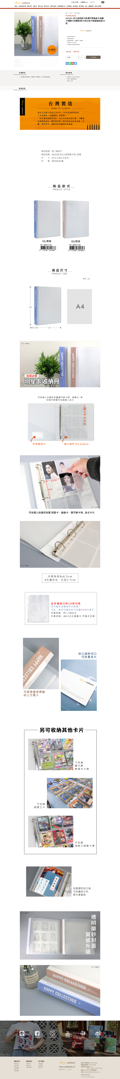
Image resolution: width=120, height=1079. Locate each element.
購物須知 (28, 1063)
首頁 (66, 13)
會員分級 (28, 1065)
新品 (16, 6)
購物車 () (84, 2)
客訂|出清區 (98, 6)
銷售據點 (16, 1067)
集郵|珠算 (91, 6)
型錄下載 (16, 1069)
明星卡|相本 (53, 6)
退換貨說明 (29, 1067)
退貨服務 (40, 1063)
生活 (86, 6)
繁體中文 (63, 1069)
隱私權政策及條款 (85, 1074)
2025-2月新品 (77, 13)
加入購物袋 (93, 57)
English (69, 1069)
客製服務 (16, 1070)
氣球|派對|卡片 (62, 6)
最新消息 (16, 1065)
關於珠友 (16, 1063)
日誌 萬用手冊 (22, 6)
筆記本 (35, 6)
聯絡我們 (40, 1067)
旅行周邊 (81, 6)
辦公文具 (40, 6)
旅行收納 (75, 6)
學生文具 (46, 6)
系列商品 (69, 6)
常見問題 (40, 1065)
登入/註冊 (74, 2)
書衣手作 (29, 6)
